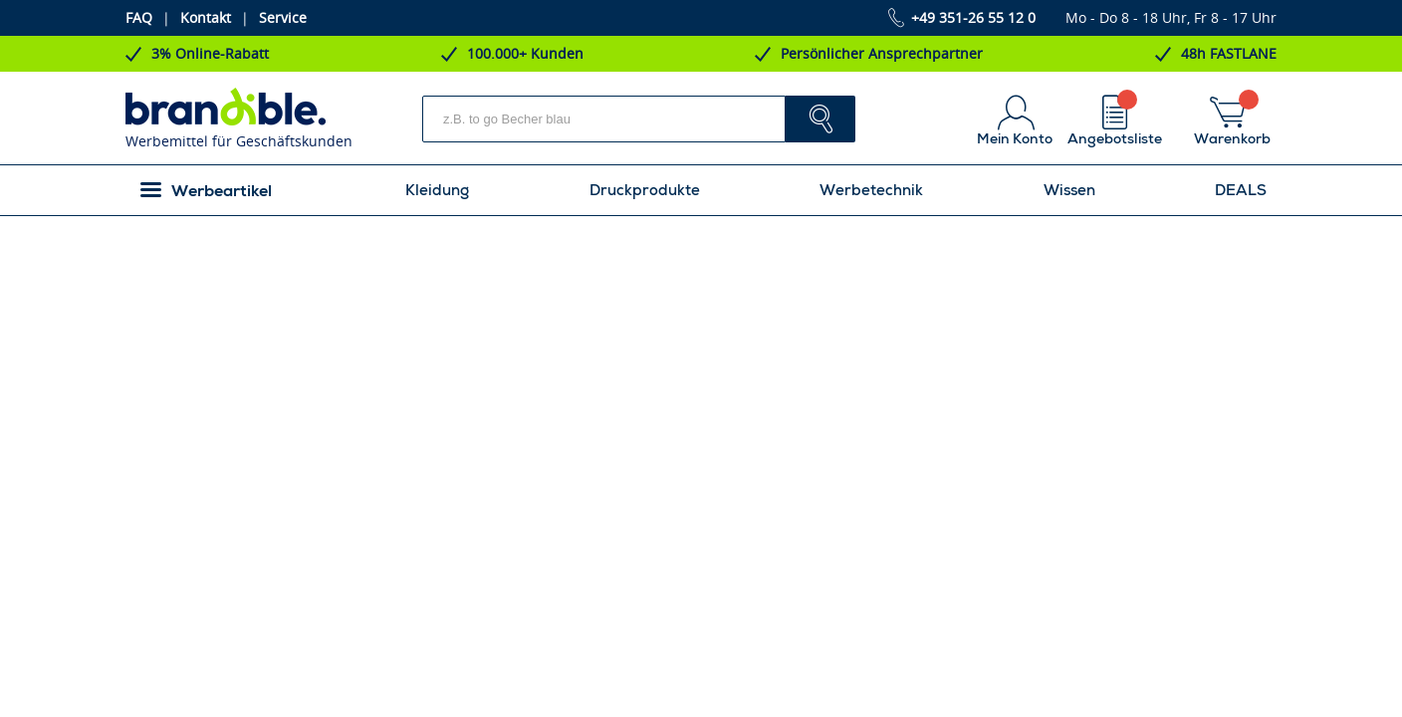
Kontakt (205, 17)
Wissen (1069, 190)
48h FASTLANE (1229, 53)
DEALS (1241, 190)
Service (283, 17)
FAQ (138, 17)
